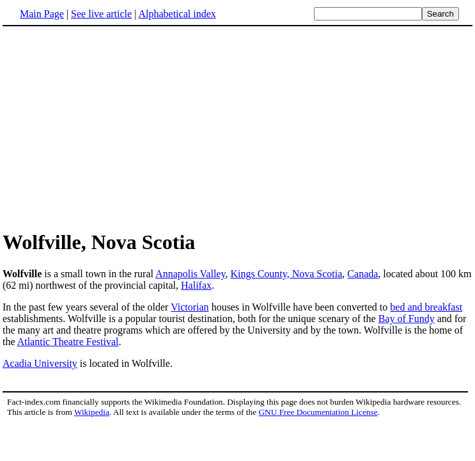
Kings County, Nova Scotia (286, 273)
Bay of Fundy (406, 318)
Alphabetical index (176, 13)
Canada (362, 273)
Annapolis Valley (190, 273)
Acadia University (40, 363)
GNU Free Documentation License (317, 412)
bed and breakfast (426, 307)
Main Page (42, 13)
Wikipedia (91, 412)
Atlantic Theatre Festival (68, 341)
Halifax (196, 285)
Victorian (189, 307)
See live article (101, 13)
